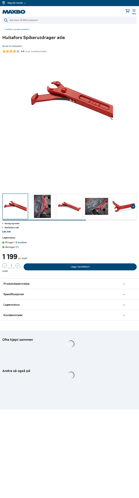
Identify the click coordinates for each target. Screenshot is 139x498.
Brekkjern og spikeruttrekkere (17, 29)
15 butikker (21, 242)
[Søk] (69, 20)
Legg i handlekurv (80, 266)
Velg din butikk (16, 3)
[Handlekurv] (128, 11)
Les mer (6, 231)
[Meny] (134, 12)
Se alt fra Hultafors (12, 46)
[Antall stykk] (11, 265)
